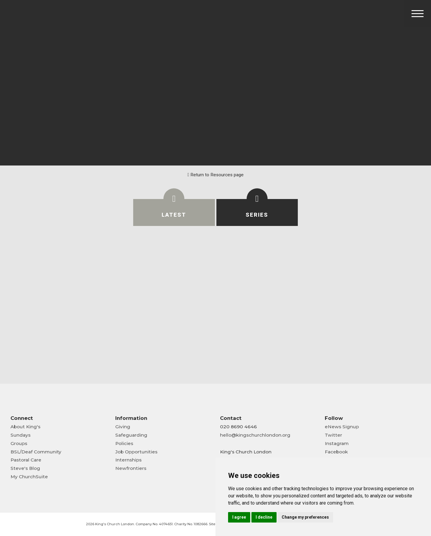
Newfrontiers (130, 468)
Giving (122, 426)
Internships (128, 460)
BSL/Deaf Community (35, 452)
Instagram (337, 443)
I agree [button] (239, 517)
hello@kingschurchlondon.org (255, 435)
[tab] (174, 212)
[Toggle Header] (417, 13)
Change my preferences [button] (305, 517)
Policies (124, 443)
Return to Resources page (215, 174)
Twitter (333, 435)
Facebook (336, 452)
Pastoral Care (25, 460)
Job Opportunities (136, 452)
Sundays (20, 435)
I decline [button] (264, 517)
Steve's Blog (25, 468)
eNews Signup (342, 426)
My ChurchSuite (29, 476)
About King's (25, 426)
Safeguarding (131, 435)
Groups (18, 443)
